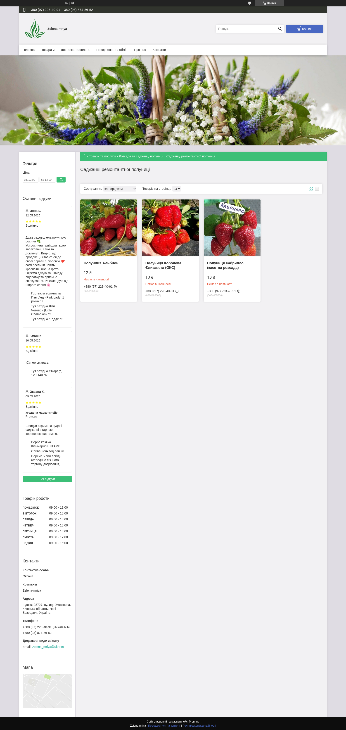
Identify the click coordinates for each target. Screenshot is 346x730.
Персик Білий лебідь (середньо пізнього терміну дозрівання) (46, 460)
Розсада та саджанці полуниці (141, 156)
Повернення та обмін (111, 50)
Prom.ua (194, 721)
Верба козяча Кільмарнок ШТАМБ (45, 444)
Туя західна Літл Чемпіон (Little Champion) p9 (43, 310)
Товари (46, 50)
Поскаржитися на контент (164, 725)
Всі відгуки (47, 479)
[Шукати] (280, 29)
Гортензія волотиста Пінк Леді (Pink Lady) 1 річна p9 (47, 297)
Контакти (159, 50)
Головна (29, 50)
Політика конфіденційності (199, 725)
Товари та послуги (102, 156)
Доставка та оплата (75, 50)
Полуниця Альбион (101, 263)
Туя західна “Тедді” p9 (47, 319)
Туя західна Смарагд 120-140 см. (46, 373)
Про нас (140, 50)
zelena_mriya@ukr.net (48, 647)
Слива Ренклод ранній (47, 451)
